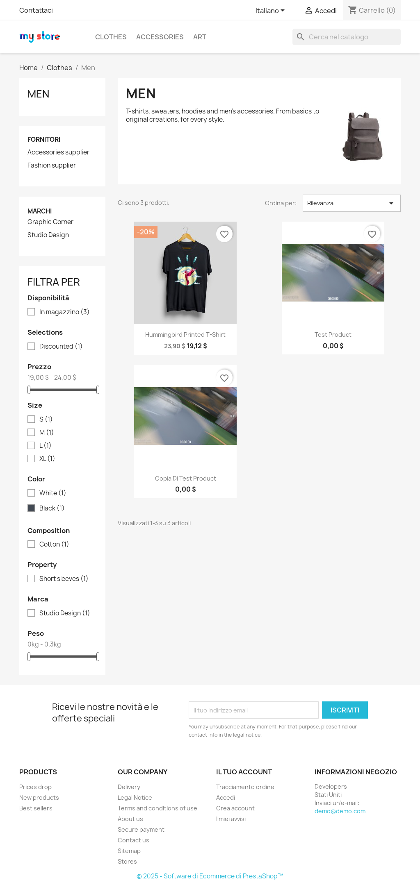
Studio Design (48, 235)
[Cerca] (346, 37)
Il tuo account (244, 771)
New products (39, 797)
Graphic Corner (50, 222)
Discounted (61, 347)
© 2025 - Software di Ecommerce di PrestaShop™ (210, 876)
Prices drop (35, 787)
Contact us (133, 840)
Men (38, 94)
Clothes (111, 36)
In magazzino (64, 312)
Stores (127, 861)
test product (333, 334)
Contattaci (36, 10)
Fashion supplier (51, 165)
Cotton (54, 544)
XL (47, 459)
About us (130, 819)
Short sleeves (64, 579)
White (52, 493)
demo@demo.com (340, 811)
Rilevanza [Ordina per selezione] (351, 203)
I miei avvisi (231, 819)
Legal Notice (135, 797)
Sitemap (129, 851)
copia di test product (185, 478)
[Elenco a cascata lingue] (272, 11)
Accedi (225, 797)
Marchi (39, 211)
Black (52, 508)
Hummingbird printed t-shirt (185, 334)
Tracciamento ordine (245, 787)
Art (199, 36)
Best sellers (35, 808)
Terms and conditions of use (157, 808)
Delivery (129, 787)
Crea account (235, 808)
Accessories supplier (58, 152)
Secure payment (141, 829)
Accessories (160, 36)
